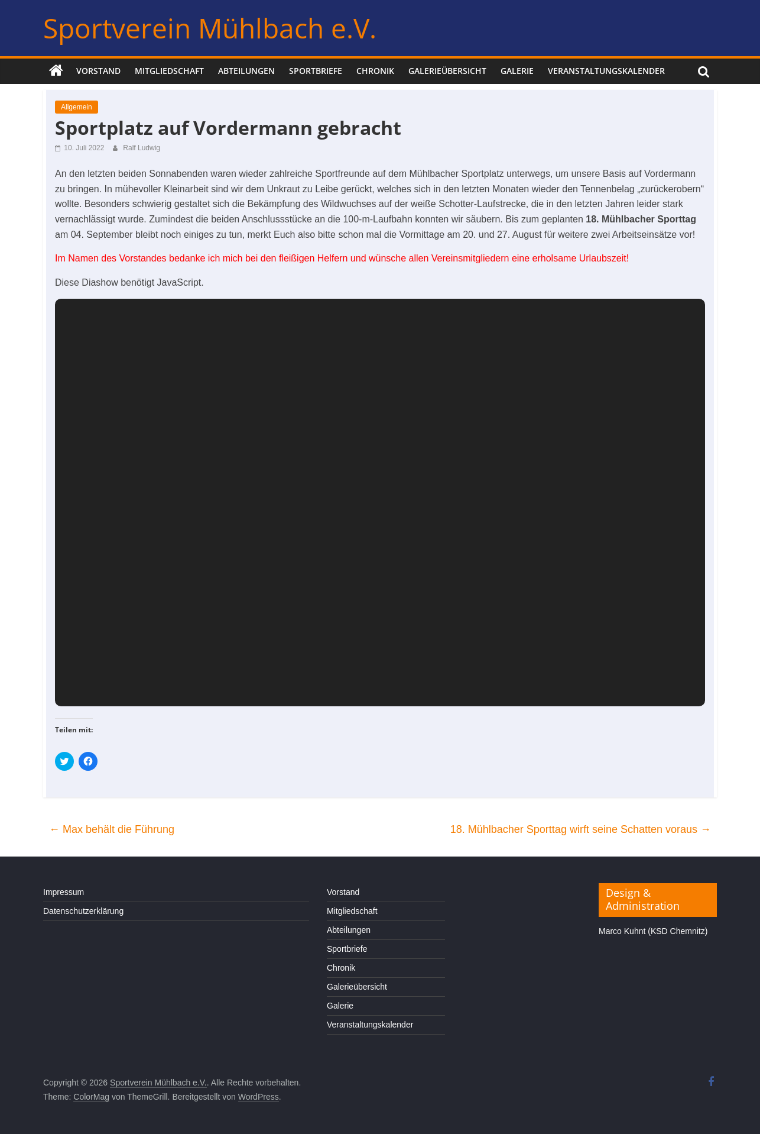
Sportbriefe (315, 70)
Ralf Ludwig (141, 148)
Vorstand (98, 70)
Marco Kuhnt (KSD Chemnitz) (653, 931)
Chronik (375, 70)
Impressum (63, 892)
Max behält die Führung (111, 829)
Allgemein (76, 107)
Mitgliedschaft (169, 70)
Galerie (517, 70)
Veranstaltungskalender (606, 70)
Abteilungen (246, 70)
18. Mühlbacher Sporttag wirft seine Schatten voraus (580, 829)
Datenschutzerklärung (83, 911)
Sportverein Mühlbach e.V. (209, 27)
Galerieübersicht (447, 70)
